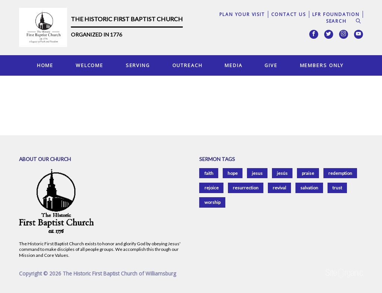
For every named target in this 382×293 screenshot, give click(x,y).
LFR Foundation (336, 14)
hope (233, 173)
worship (212, 202)
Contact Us (288, 14)
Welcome (89, 65)
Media (233, 65)
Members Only (322, 65)
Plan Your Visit (242, 14)
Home (45, 65)
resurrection (246, 187)
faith (208, 173)
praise (308, 173)
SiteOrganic (344, 273)
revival (279, 187)
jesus (257, 173)
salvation (309, 187)
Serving (138, 65)
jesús (282, 173)
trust (337, 187)
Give (271, 65)
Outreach (187, 65)
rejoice (211, 187)
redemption (340, 173)
